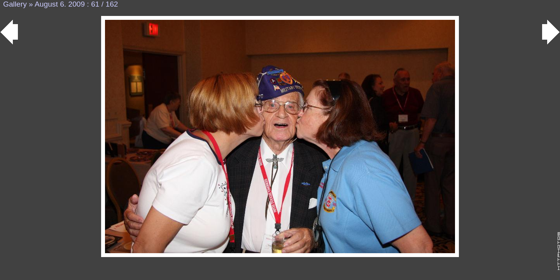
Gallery (15, 4)
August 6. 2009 (60, 4)
